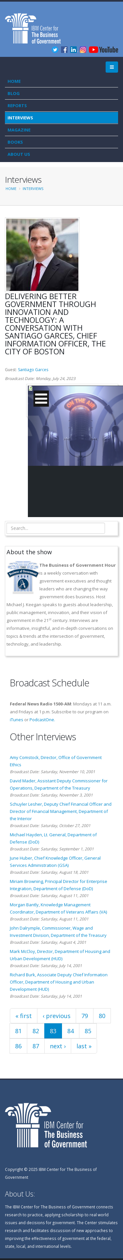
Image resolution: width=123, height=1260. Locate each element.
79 (84, 1016)
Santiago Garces (33, 369)
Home (14, 81)
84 (70, 1031)
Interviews (20, 118)
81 (18, 1031)
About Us (19, 154)
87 (35, 1046)
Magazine (19, 130)
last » (84, 1046)
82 (35, 1031)
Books (15, 142)
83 (53, 1031)
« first (23, 1016)
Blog (14, 93)
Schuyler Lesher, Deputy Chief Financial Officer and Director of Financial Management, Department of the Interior (61, 811)
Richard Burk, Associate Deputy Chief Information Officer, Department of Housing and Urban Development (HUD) (59, 982)
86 (18, 1046)
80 (102, 1016)
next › (58, 1046)
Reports (17, 105)
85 (88, 1031)
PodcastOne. (42, 720)
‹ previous (57, 1016)
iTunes (16, 720)
